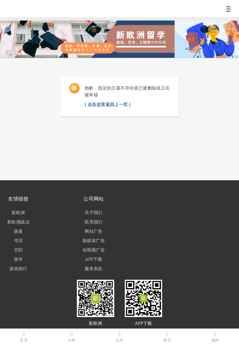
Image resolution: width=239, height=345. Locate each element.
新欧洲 (18, 212)
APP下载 (93, 259)
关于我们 (94, 212)
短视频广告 (93, 250)
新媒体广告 (93, 240)
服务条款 (94, 268)
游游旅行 (18, 268)
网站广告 (94, 231)
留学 (18, 259)
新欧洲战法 (18, 222)
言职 (18, 250)
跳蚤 (18, 231)
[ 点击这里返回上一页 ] (108, 104)
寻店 (18, 240)
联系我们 (94, 222)
